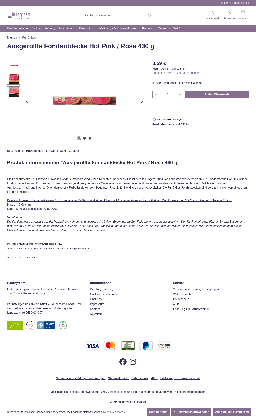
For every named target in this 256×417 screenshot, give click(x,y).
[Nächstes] (142, 100)
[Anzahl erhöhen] (180, 94)
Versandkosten (117, 391)
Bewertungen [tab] (34, 150)
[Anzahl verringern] (156, 94)
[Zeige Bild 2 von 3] (84, 138)
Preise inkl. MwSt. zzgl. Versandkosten (176, 72)
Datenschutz (181, 299)
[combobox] (113, 15)
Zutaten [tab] (74, 150)
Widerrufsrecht (182, 294)
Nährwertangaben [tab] (56, 150)
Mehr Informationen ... (115, 412)
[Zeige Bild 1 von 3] (79, 138)
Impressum (97, 304)
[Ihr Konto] (229, 15)
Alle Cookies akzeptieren (232, 411)
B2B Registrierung (101, 289)
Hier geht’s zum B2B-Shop (234, 2)
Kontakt (95, 309)
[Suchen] (149, 15)
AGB (176, 304)
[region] (76, 100)
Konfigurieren (158, 411)
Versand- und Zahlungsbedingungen (196, 289)
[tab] (16, 151)
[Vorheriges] (26, 100)
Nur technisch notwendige (191, 411)
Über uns (96, 299)
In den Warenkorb (217, 94)
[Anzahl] (167, 94)
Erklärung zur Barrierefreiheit (191, 309)
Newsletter (97, 314)
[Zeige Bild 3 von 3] (90, 138)
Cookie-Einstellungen (103, 294)
